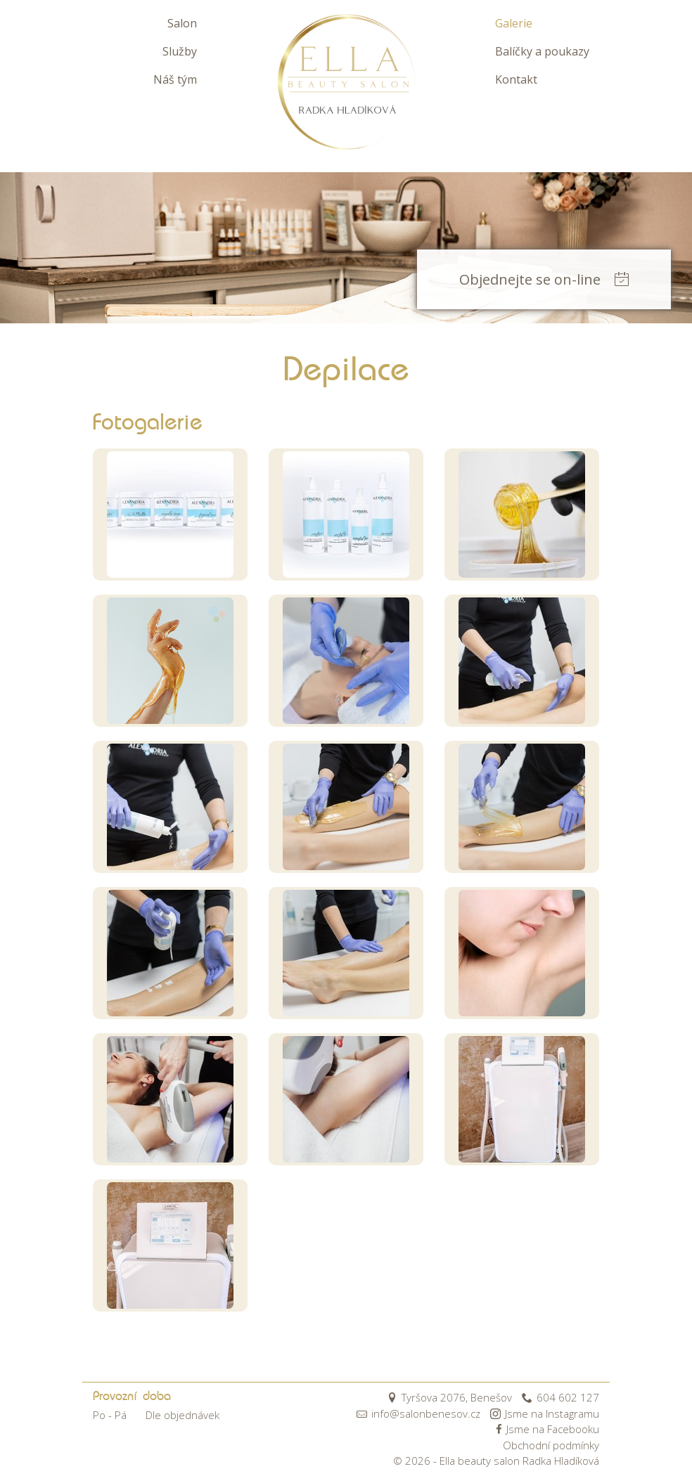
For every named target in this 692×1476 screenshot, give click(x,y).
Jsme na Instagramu (544, 1413)
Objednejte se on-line (544, 279)
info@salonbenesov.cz (418, 1413)
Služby (179, 51)
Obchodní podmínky (551, 1445)
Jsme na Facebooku (545, 1429)
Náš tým (175, 79)
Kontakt (516, 79)
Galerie (513, 23)
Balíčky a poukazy (542, 51)
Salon (182, 23)
